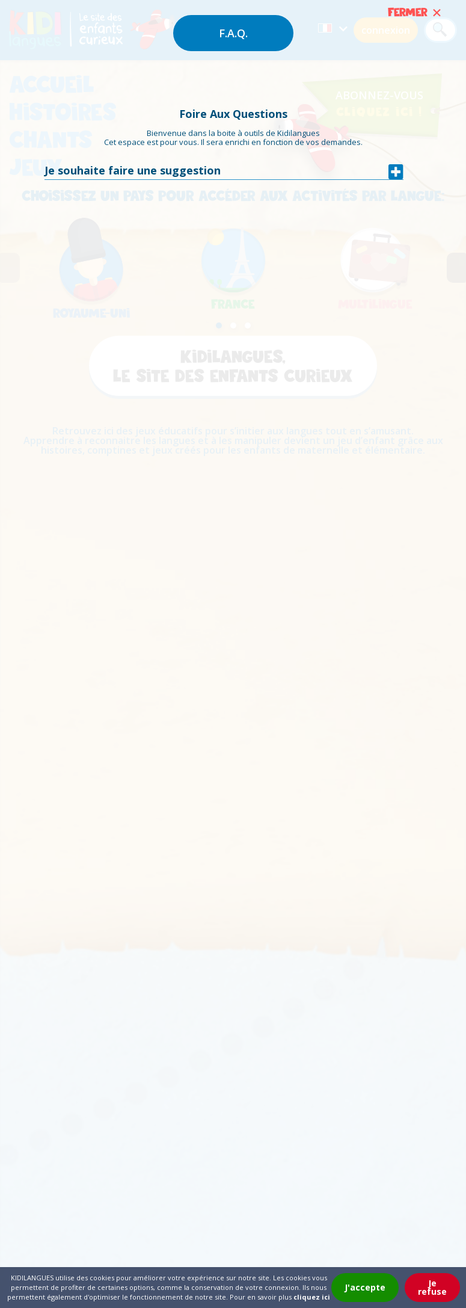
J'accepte (365, 1287)
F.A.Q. (233, 33)
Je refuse (432, 1287)
